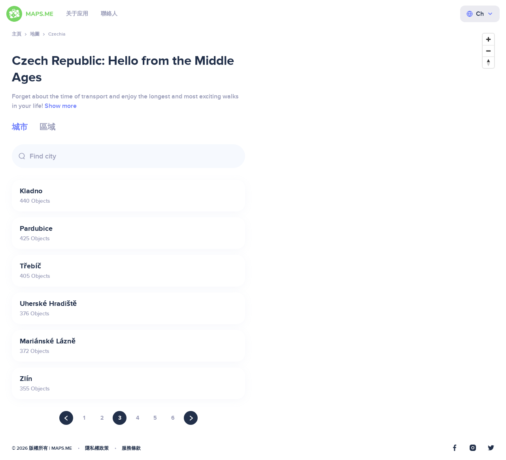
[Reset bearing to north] (488, 62)
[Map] (377, 241)
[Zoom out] (488, 51)
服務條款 (131, 448)
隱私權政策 (97, 448)
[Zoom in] (488, 39)
